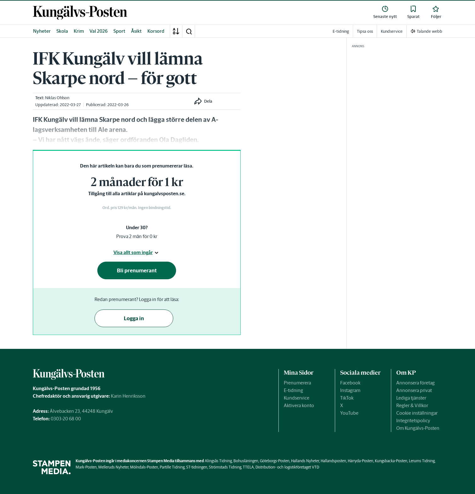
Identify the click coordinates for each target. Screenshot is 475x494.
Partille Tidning (172, 467)
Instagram (350, 390)
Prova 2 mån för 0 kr (136, 236)
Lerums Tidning (422, 460)
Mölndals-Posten (144, 467)
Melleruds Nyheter (113, 467)
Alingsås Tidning (218, 460)
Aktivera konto (299, 405)
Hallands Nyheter (305, 460)
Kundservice (296, 398)
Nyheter (42, 31)
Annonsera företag (415, 383)
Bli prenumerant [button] (137, 270)
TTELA (248, 467)
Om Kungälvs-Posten (417, 428)
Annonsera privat (414, 390)
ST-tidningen (196, 467)
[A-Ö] (176, 31)
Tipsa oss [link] (365, 31)
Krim (79, 31)
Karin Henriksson (128, 396)
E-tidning (293, 390)
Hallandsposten (333, 460)
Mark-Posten (86, 467)
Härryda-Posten (360, 460)
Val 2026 (98, 31)
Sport (119, 31)
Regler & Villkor (412, 405)
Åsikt (136, 31)
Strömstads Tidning (225, 467)
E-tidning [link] (341, 31)
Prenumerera (297, 383)
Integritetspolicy (413, 420)
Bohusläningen (245, 460)
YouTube (349, 413)
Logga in (134, 318)
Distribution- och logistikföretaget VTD (287, 467)
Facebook (350, 383)
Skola (62, 31)
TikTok (346, 398)
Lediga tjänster (411, 398)
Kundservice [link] (392, 31)
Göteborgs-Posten (274, 460)
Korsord (155, 31)
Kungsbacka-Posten (391, 460)
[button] (189, 31)
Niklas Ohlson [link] (57, 97)
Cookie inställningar (417, 413)
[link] (80, 13)
